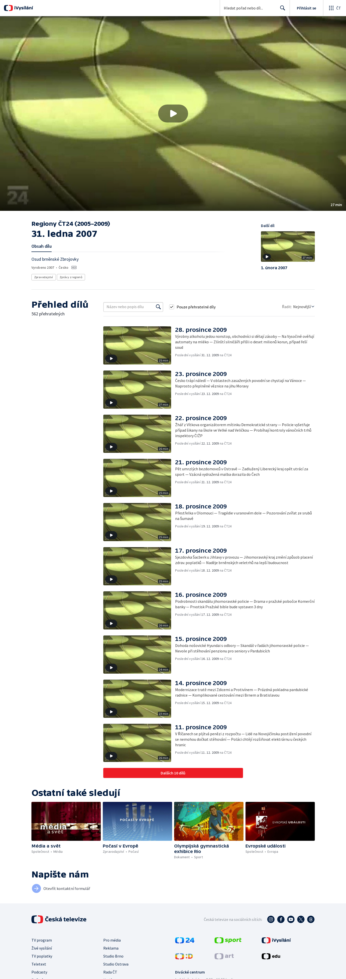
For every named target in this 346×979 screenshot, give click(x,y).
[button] (173, 113)
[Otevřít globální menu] (334, 8)
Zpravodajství (43, 277)
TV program (41, 940)
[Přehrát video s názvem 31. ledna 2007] (173, 113)
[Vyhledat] (158, 307)
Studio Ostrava (115, 964)
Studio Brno (113, 956)
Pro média (112, 940)
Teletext (38, 964)
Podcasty (39, 972)
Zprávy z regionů (71, 277)
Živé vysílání (41, 948)
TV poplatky (41, 956)
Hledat (281, 10)
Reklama (110, 948)
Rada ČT (110, 972)
